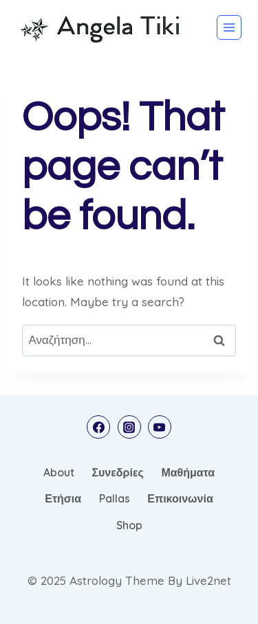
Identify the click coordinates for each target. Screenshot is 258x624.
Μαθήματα (188, 472)
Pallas (114, 498)
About (58, 472)
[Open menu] (229, 27)
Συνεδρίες (117, 472)
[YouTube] (159, 427)
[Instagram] (129, 427)
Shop (129, 525)
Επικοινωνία (180, 498)
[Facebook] (98, 427)
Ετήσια (63, 498)
